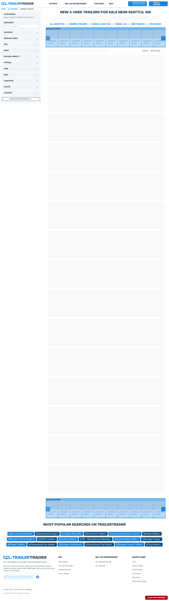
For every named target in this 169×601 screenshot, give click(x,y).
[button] (137, 3)
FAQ (133, 562)
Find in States (64, 574)
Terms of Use (20, 590)
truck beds (155, 24)
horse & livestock (101, 24)
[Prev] (48, 38)
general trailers (78, 24)
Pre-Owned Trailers (66, 566)
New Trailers (63, 562)
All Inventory (57, 24)
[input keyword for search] (21, 26)
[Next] (163, 38)
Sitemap (28, 590)
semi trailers (138, 24)
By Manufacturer (65, 570)
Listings (54, 4)
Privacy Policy (8, 590)
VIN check (136, 577)
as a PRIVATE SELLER (103, 562)
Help (112, 4)
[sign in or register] (158, 3)
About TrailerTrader (139, 581)
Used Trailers (137, 570)
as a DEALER (100, 566)
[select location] (137, 3)
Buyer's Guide (137, 566)
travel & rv (121, 24)
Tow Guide (99, 4)
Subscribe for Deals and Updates (18, 577)
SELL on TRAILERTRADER (77, 4)
